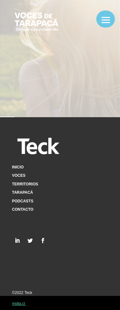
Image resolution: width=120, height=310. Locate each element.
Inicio (18, 167)
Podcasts (23, 201)
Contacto (23, 209)
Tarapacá (22, 192)
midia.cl (19, 303)
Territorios (25, 184)
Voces (19, 175)
